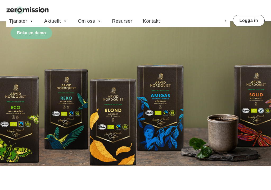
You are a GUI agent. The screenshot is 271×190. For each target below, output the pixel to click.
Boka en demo (31, 33)
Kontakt (151, 21)
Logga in (249, 20)
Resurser (122, 21)
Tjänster (21, 21)
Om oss (89, 21)
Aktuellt (55, 21)
